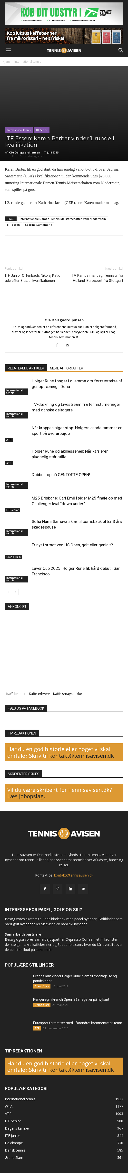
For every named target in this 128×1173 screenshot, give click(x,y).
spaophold (44, 949)
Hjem (6, 62)
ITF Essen (13, 224)
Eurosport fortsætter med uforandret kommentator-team (77, 1023)
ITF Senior (41, 130)
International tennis (27, 62)
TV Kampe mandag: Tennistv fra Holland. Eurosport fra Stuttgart (97, 278)
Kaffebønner (16, 693)
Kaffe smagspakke (67, 693)
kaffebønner (41, 944)
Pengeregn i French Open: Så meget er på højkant (71, 999)
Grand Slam (13, 557)
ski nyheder (78, 924)
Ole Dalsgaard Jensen (24, 152)
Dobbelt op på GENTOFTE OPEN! (61, 474)
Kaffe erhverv (39, 693)
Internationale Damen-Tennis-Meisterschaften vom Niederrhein (63, 219)
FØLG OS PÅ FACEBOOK (26, 708)
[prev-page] (8, 592)
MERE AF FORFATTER (66, 368)
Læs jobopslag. (26, 796)
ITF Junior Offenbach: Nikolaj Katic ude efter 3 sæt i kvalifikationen (32, 278)
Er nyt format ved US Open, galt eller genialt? (72, 544)
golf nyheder (23, 924)
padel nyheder (85, 919)
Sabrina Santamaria (38, 224)
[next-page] (16, 592)
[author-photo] (64, 312)
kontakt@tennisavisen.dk (81, 755)
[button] (8, 50)
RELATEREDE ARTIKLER (26, 368)
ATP (8, 439)
